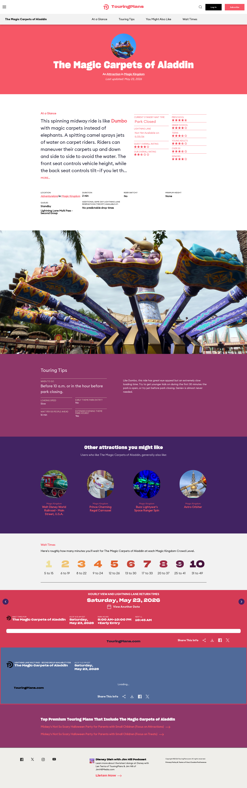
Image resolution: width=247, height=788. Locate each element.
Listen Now (110, 775)
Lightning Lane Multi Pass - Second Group (57, 212)
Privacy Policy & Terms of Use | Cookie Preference (186, 762)
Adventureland (49, 196)
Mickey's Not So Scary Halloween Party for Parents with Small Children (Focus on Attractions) (105, 726)
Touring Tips (127, 19)
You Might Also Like (158, 19)
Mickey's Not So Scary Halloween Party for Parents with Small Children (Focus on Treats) (102, 734)
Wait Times (190, 19)
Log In (213, 7)
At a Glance (99, 19)
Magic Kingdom (134, 74)
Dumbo (119, 121)
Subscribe (234, 7)
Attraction (114, 74)
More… (45, 177)
